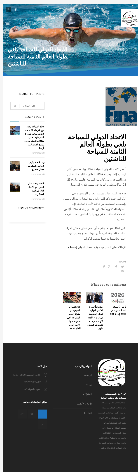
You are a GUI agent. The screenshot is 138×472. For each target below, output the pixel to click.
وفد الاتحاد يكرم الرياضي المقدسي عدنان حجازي (32, 166)
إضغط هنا (68, 247)
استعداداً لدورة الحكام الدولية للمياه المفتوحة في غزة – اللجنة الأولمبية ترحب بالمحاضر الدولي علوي (92, 317)
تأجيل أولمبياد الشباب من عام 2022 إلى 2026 (115, 310)
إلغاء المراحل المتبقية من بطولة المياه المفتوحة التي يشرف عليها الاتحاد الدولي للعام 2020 (70, 317)
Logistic (93, 117)
